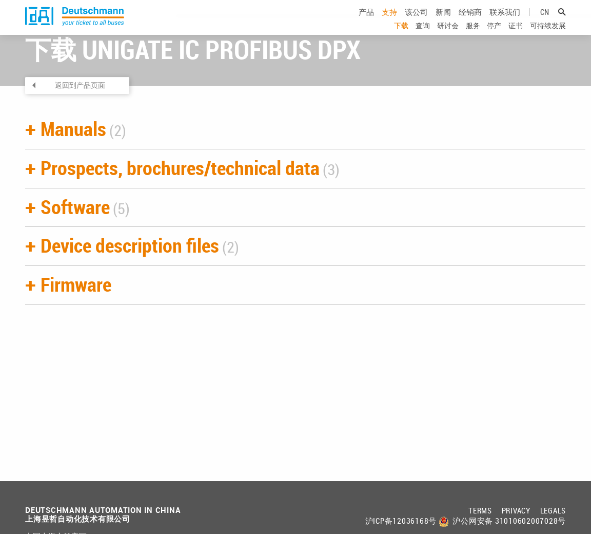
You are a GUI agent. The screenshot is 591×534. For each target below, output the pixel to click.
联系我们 (504, 22)
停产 (494, 35)
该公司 (416, 22)
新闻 (443, 22)
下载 (401, 35)
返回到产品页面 (80, 114)
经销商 (470, 22)
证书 (515, 35)
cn (544, 22)
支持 (389, 22)
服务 (473, 35)
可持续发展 (548, 35)
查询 (423, 35)
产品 (366, 22)
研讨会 (448, 35)
